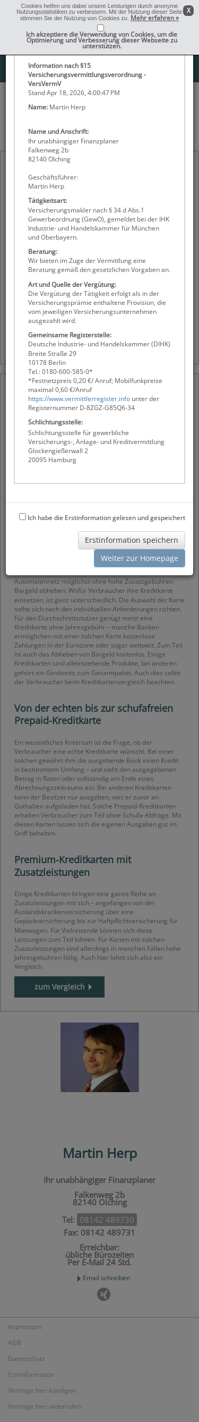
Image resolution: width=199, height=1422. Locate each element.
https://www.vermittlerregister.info (79, 398)
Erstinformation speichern (131, 540)
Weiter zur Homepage (139, 558)
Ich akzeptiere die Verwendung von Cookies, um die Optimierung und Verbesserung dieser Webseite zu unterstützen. (101, 40)
